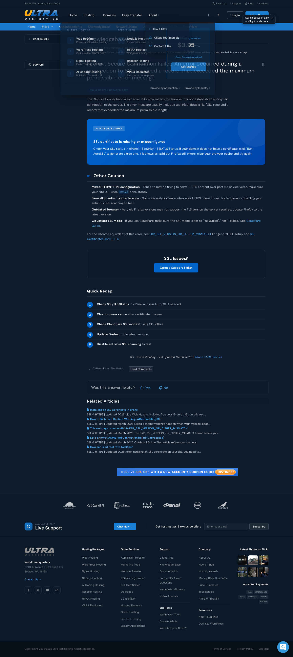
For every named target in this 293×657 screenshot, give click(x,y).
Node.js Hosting (92, 578)
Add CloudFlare (208, 616)
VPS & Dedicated (92, 605)
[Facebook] (28, 590)
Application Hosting (133, 557)
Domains (109, 15)
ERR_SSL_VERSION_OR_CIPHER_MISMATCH (180, 234)
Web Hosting (90, 557)
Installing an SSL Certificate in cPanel (112, 409)
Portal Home (93, 47)
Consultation (128, 598)
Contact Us (169, 27)
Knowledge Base (170, 564)
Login (235, 15)
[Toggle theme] (209, 15)
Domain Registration (133, 578)
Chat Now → (125, 526)
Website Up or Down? (173, 628)
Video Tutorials (169, 596)
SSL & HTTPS (131, 47)
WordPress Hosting (94, 564)
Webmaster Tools (170, 614)
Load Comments (141, 369)
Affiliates (149, 27)
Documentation (169, 571)
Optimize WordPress (211, 623)
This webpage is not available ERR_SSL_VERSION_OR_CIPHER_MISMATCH (137, 428)
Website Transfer (131, 571)
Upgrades (127, 591)
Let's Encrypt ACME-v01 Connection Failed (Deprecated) (125, 437)
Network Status (126, 27)
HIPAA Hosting (91, 598)
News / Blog (206, 564)
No (163, 388)
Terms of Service (221, 648)
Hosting (90, 15)
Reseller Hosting (92, 591)
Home (73, 15)
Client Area (166, 557)
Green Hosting (130, 612)
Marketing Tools (130, 564)
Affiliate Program (209, 598)
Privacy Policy (245, 648)
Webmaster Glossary (172, 589)
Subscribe (259, 526)
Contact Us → (33, 579)
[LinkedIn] (57, 590)
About (154, 15)
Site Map (264, 648)
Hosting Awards (208, 571)
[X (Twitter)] (38, 590)
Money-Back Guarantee (213, 578)
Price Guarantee (209, 585)
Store (47, 27)
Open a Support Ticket (176, 268)
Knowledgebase (99, 27)
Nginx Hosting (90, 571)
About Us (204, 557)
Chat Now (190, 27)
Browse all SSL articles (208, 357)
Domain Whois (168, 621)
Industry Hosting (131, 619)
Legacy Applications (133, 625)
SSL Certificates (130, 585)
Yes (145, 388)
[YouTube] (47, 590)
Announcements (70, 27)
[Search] (218, 15)
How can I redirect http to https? (110, 447)
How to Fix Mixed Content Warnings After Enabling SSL (124, 419)
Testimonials (206, 591)
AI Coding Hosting (93, 585)
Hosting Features (131, 605)
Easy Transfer (132, 15)
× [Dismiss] (272, 18)
